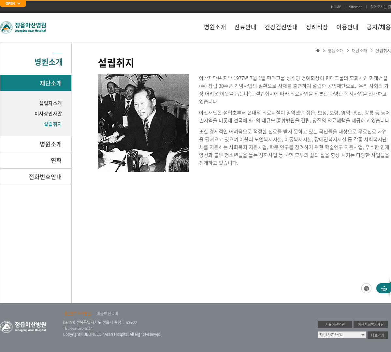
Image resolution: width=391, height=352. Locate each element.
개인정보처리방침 (77, 313)
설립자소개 (50, 103)
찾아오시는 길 (380, 6)
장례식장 (317, 27)
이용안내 (347, 27)
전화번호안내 (45, 176)
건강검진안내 (281, 27)
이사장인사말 (48, 113)
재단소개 (359, 50)
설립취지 (383, 50)
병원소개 (215, 27)
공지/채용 (379, 27)
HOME (336, 6)
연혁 (56, 160)
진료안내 (245, 27)
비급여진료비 (107, 313)
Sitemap (356, 6)
